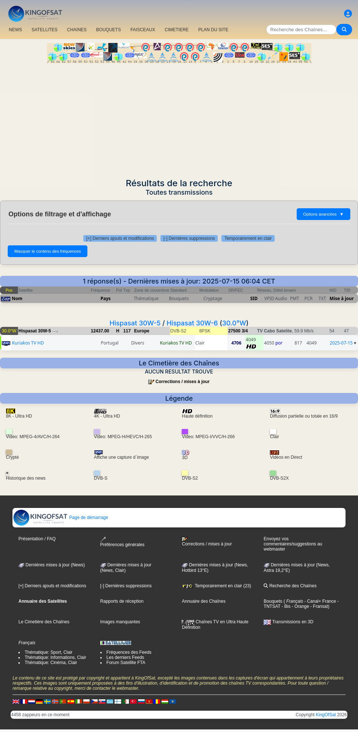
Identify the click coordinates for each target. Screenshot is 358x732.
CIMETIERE (177, 29)
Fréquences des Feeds (129, 652)
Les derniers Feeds (125, 657)
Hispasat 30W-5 (134, 323)
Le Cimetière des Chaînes (43, 621)
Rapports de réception (122, 601)
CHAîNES (76, 29)
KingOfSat (326, 714)
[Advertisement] (179, 118)
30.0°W (234, 323)
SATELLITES (44, 29)
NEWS (15, 29)
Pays (106, 298)
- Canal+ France (319, 601)
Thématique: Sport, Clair (48, 652)
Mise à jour (342, 298)
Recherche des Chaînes (290, 585)
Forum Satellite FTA (125, 662)
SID (253, 298)
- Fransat (318, 606)
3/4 (245, 330)
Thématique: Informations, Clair (55, 657)
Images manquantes (120, 621)
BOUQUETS (108, 29)
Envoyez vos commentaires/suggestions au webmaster (293, 544)
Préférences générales (122, 542)
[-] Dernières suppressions (189, 238)
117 (127, 330)
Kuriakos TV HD (28, 343)
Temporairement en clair (248, 238)
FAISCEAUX (142, 29)
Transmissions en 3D (288, 621)
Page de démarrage (60, 517)
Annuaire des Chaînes (203, 601)
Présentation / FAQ (36, 538)
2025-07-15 (341, 343)
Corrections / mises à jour (182, 381)
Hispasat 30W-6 (192, 323)
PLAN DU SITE (213, 29)
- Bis (285, 606)
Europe (141, 330)
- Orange (299, 606)
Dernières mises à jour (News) (51, 564)
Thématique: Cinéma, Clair (51, 662)
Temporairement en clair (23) (216, 585)
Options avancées (323, 214)
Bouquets (273, 601)
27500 (234, 330)
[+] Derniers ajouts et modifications (120, 238)
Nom (17, 298)
